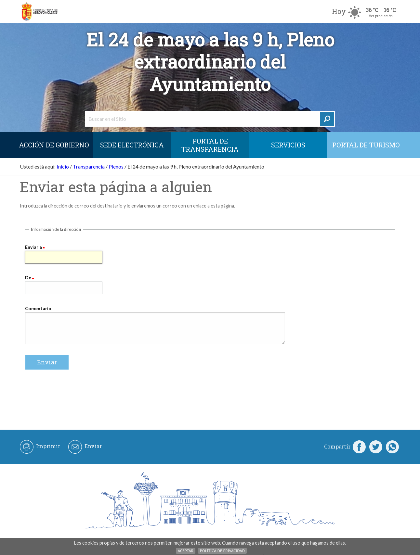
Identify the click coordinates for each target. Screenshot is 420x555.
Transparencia (89, 166)
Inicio (63, 166)
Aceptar (185, 550)
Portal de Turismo (366, 145)
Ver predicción (381, 15)
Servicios (288, 145)
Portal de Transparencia (210, 145)
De (28, 277)
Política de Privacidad (222, 550)
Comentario (38, 308)
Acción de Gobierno (54, 145)
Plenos (116, 166)
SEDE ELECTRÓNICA (132, 145)
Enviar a (33, 247)
